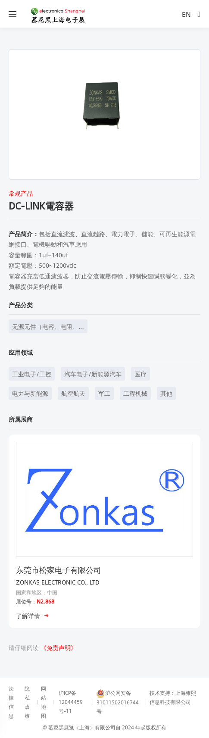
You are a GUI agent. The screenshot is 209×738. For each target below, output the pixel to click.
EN (186, 14)
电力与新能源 (30, 393)
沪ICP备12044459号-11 (71, 702)
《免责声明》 (59, 647)
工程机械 (135, 393)
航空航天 (73, 393)
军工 (104, 393)
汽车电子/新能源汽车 (93, 373)
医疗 (140, 373)
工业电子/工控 (31, 373)
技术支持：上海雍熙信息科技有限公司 (173, 697)
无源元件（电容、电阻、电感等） (45, 327)
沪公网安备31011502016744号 (118, 702)
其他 (166, 393)
